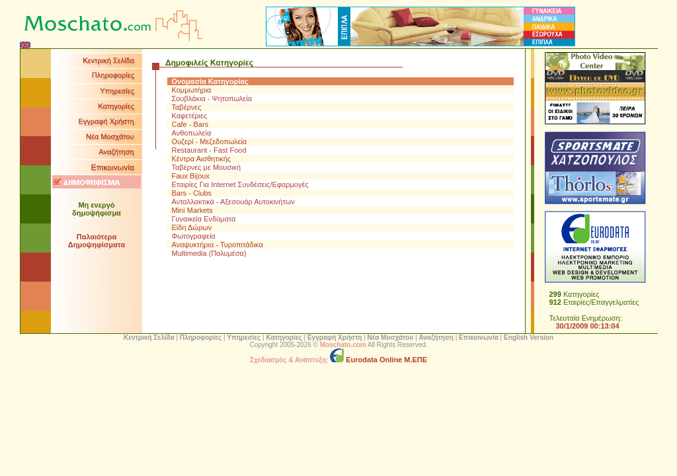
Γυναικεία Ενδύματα (204, 219)
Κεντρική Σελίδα (149, 337)
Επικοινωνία (478, 337)
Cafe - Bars (190, 124)
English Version (528, 337)
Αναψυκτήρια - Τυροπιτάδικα (217, 245)
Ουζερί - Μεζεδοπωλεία (209, 141)
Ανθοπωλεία (192, 133)
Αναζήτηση (436, 337)
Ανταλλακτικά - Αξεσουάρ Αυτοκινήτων (233, 202)
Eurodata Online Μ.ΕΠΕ (378, 360)
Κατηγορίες (283, 337)
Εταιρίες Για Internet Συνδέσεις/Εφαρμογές (240, 184)
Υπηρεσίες (243, 337)
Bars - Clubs (192, 193)
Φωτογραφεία (194, 236)
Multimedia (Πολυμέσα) (209, 253)
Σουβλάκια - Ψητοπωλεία (212, 98)
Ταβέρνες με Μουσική (206, 167)
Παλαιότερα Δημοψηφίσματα (96, 241)
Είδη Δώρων (192, 227)
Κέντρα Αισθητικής (201, 159)
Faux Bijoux (191, 176)
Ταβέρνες (187, 107)
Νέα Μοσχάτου (391, 337)
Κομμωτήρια (192, 90)
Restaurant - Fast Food (209, 150)
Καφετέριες (190, 116)
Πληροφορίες (200, 337)
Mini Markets (192, 210)
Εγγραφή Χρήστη (334, 337)
